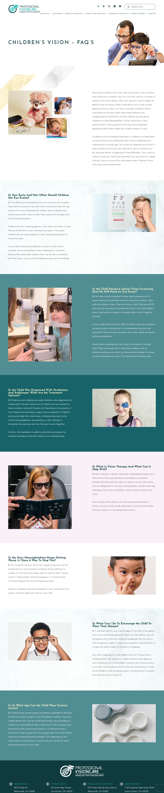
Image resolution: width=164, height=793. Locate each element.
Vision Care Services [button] (96, 13)
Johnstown (58, 784)
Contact (152, 13)
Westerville (21, 784)
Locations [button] (57, 13)
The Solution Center (100, 784)
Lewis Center (132, 784)
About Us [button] (45, 13)
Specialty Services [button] (74, 13)
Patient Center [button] (138, 13)
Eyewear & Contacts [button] (119, 13)
